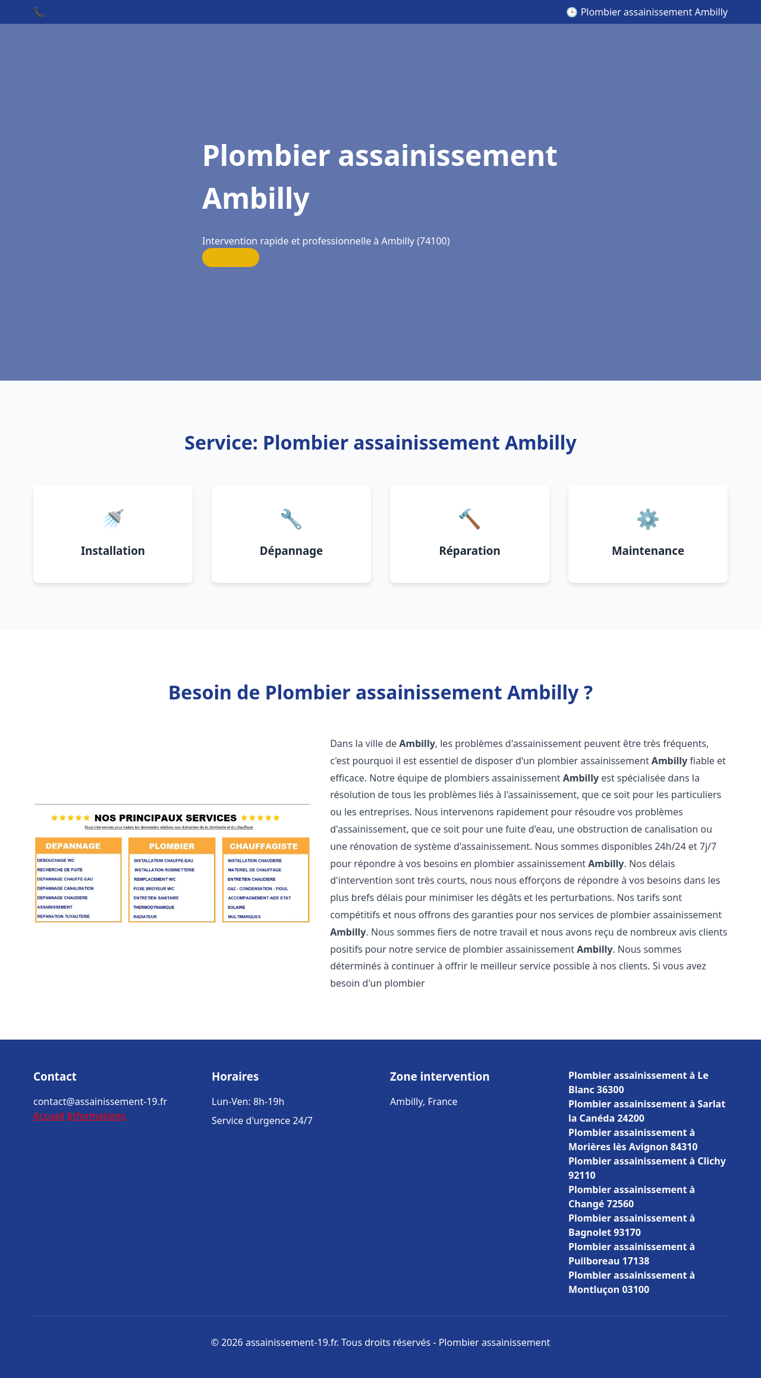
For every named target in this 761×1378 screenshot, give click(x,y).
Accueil (49, 1115)
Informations (96, 1115)
